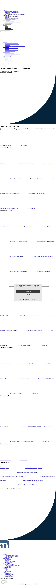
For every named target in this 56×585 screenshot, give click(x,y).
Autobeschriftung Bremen (9, 574)
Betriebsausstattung (8, 562)
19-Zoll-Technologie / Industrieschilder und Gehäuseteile (15, 14)
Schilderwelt (5, 10)
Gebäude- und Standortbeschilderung (11, 555)
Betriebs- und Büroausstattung (10, 19)
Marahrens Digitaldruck (9, 576)
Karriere (6, 26)
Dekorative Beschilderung (9, 21)
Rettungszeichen (8, 559)
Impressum (5, 580)
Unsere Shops (5, 572)
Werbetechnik (7, 13)
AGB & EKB (5, 582)
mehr (28, 296)
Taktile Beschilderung (9, 557)
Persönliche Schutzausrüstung (10, 561)
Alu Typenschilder (8, 575)
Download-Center (8, 28)
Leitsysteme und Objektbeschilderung (11, 11)
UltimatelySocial (35, 584)
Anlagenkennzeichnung (7, 24)
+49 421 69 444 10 (3, 62)
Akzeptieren (28, 291)
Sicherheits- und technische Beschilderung (12, 22)
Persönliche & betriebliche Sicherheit (11, 18)
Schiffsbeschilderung (6, 20)
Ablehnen (28, 294)
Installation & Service (8, 23)
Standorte (6, 27)
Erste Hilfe (7, 17)
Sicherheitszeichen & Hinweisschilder (11, 16)
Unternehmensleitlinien (9, 29)
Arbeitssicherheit (6, 15)
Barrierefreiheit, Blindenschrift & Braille (12, 12)
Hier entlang (2, 64)
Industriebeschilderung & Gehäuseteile (11, 556)
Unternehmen (5, 25)
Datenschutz (5, 581)
